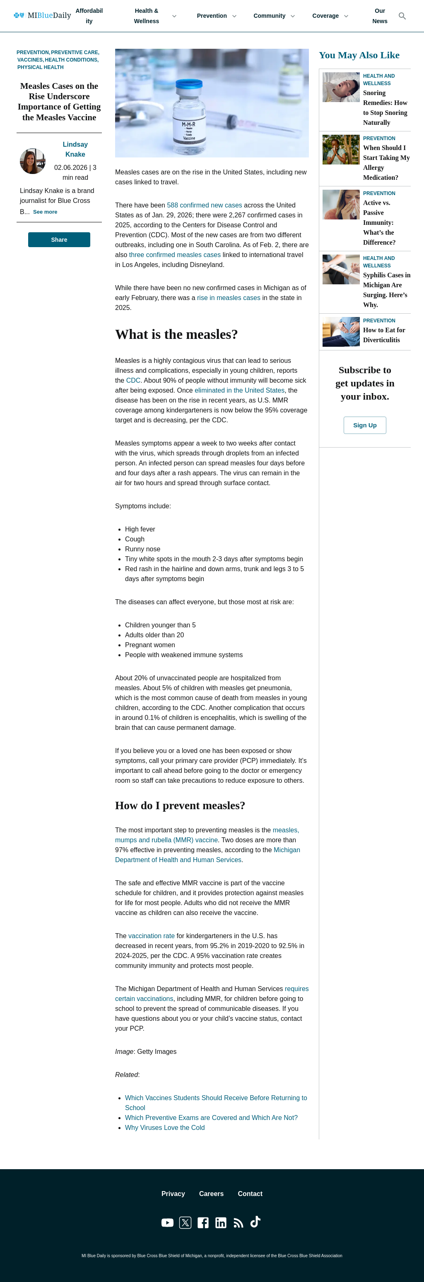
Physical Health (40, 67)
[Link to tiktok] (256, 1224)
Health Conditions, (72, 60)
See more (45, 212)
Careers (211, 1193)
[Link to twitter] (185, 1224)
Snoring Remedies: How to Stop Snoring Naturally (385, 107)
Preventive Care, (75, 52)
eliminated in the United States (239, 390)
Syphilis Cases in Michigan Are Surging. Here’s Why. (387, 290)
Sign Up (364, 425)
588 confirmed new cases (204, 205)
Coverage (330, 16)
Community (274, 16)
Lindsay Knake (75, 149)
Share (59, 240)
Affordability (89, 16)
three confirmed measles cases (175, 254)
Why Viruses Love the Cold (165, 1127)
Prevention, (33, 52)
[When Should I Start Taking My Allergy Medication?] (341, 149)
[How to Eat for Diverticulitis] (341, 332)
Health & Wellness (151, 16)
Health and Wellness (379, 79)
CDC (133, 380)
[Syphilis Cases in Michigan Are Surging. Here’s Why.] (341, 269)
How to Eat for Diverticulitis (384, 334)
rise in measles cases (228, 297)
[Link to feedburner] (238, 1224)
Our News (380, 16)
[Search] (402, 16)
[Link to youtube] (167, 1224)
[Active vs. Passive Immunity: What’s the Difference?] (341, 204)
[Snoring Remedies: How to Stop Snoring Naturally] (341, 87)
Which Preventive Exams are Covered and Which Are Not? (211, 1117)
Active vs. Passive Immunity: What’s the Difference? (380, 222)
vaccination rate (151, 935)
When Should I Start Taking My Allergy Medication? (386, 162)
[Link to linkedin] (221, 1224)
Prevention (217, 16)
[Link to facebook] (203, 1224)
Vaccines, (30, 60)
